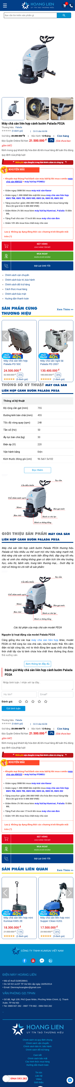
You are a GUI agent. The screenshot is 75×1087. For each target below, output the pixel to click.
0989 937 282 (14, 1006)
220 (40, 444)
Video (38, 1079)
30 (39, 437)
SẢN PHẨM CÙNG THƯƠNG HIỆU (19, 311)
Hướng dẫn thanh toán (17, 298)
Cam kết (37, 1055)
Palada (61, 210)
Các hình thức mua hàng (37, 1061)
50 (39, 429)
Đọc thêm (37, 470)
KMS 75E (20, 198)
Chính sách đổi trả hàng (17, 284)
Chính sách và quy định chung (37, 1040)
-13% (20, 932)
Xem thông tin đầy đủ (37, 663)
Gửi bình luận (13, 708)
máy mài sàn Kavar (41, 190)
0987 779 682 (30, 1006)
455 (40, 415)
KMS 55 (49, 198)
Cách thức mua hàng (16, 289)
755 (40, 408)
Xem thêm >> (65, 309)
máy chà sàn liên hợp (44, 640)
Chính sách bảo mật (15, 294)
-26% (57, 932)
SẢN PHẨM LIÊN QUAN (25, 869)
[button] (70, 107)
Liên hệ (38, 1076)
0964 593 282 (45, 1006)
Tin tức (38, 1072)
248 (40, 422)
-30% (58, 375)
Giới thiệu (38, 1082)
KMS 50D (30, 198)
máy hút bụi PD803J (34, 181)
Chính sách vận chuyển (17, 275)
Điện (40, 451)
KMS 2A (40, 198)
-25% (20, 375)
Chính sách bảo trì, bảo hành (20, 279)
